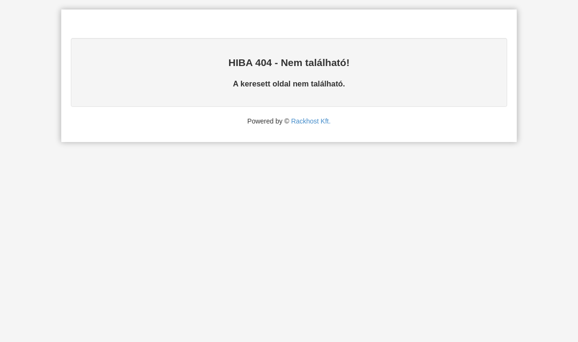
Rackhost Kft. (310, 121)
